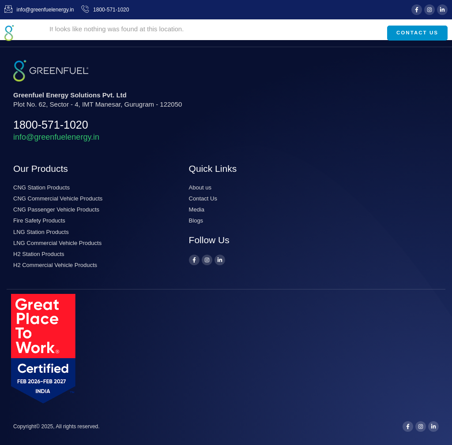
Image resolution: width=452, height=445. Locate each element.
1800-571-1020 (50, 125)
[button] (367, 33)
